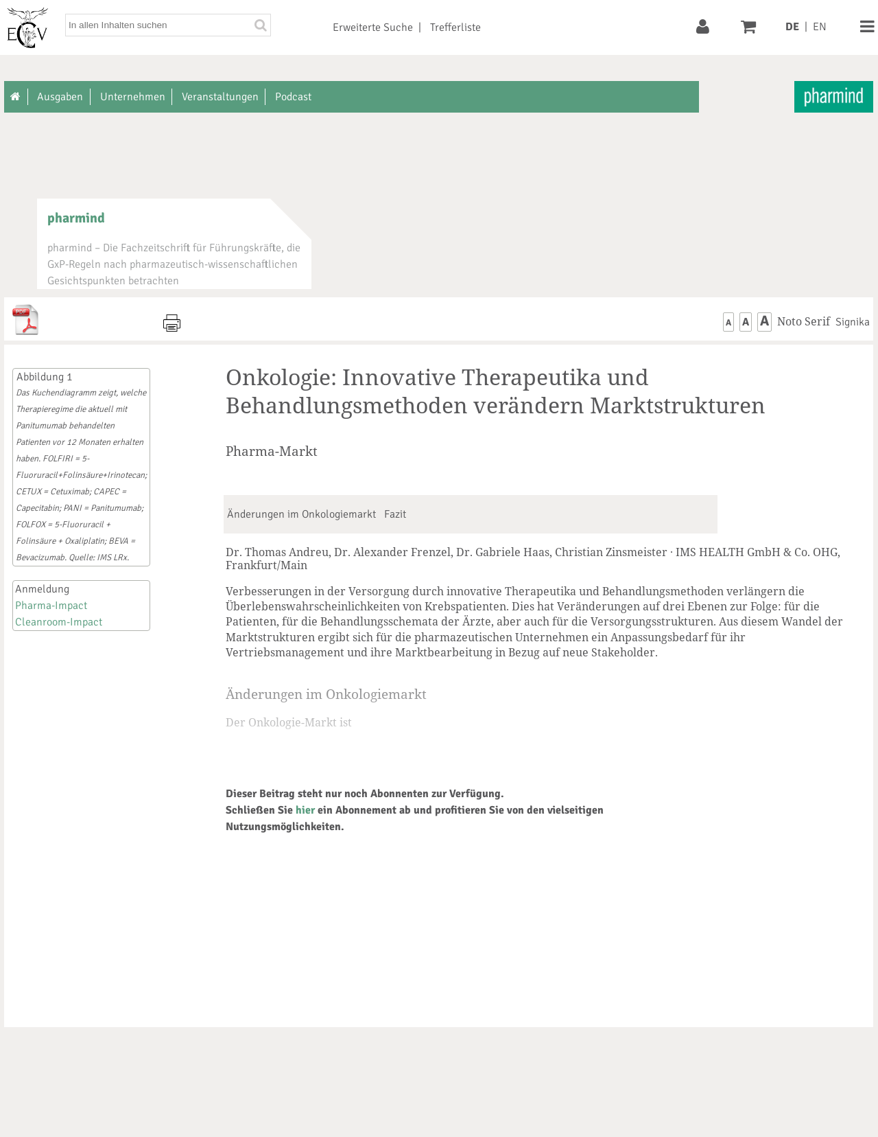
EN (820, 27)
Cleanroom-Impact (58, 622)
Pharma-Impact (51, 605)
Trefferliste (455, 27)
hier (305, 810)
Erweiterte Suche (373, 27)
